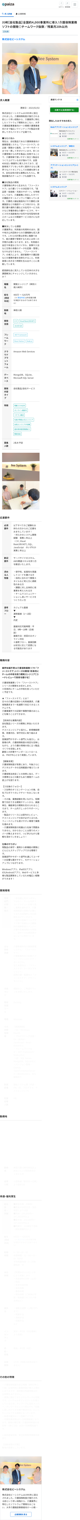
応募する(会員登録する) (64, 110)
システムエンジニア (58, 186)
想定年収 (20, 285)
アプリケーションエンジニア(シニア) (64, 166)
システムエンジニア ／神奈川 (62, 146)
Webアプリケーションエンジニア (64, 127)
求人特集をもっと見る (71, 1493)
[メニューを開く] (75, 4)
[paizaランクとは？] (77, 99)
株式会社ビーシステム (13, 39)
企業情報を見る (21, 1422)
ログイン (61, 7)
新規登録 (67, 7)
